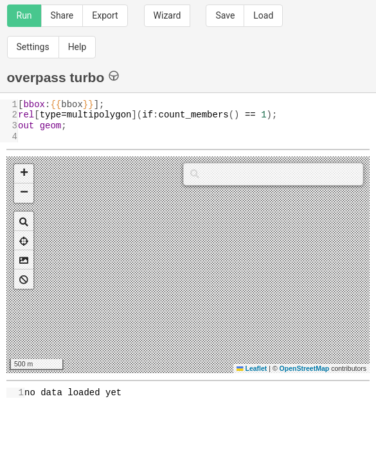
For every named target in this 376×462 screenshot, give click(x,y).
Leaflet (252, 368)
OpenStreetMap (305, 368)
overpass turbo (63, 77)
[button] (23, 174)
